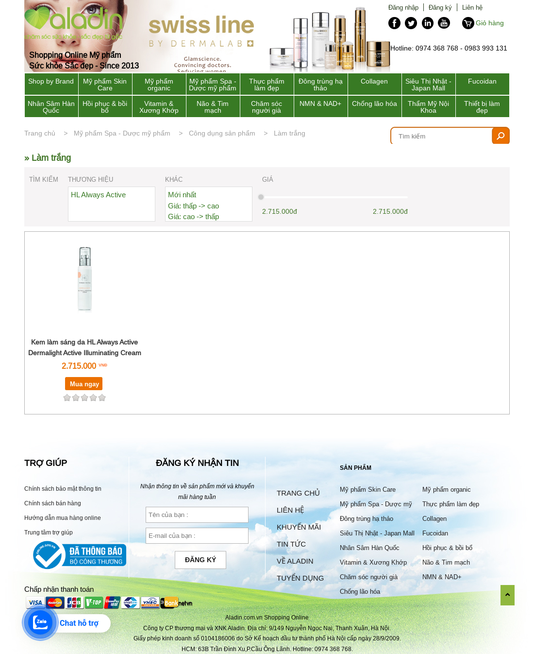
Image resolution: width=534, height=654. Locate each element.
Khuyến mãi (299, 527)
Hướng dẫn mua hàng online (62, 517)
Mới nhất (182, 194)
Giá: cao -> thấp (193, 216)
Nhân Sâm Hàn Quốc (51, 107)
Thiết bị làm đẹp (482, 107)
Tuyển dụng (300, 578)
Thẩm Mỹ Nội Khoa (428, 107)
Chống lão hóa (374, 103)
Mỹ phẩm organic (159, 84)
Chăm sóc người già (266, 107)
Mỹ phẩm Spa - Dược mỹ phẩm (212, 84)
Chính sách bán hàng (52, 503)
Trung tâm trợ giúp (48, 532)
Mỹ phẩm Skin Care (105, 84)
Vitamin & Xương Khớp (159, 107)
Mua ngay (84, 384)
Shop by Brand (51, 81)
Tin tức (291, 544)
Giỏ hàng (490, 23)
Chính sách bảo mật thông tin (62, 488)
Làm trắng (289, 133)
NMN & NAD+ (320, 103)
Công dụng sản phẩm (222, 133)
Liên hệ (472, 7)
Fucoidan (482, 81)
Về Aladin (295, 561)
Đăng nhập (403, 7)
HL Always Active (98, 194)
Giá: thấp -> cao (193, 206)
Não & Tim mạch (213, 107)
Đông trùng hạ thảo (321, 84)
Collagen (374, 81)
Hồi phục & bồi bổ (105, 107)
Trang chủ (39, 133)
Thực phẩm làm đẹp (266, 84)
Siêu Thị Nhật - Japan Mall (428, 84)
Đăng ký (440, 7)
